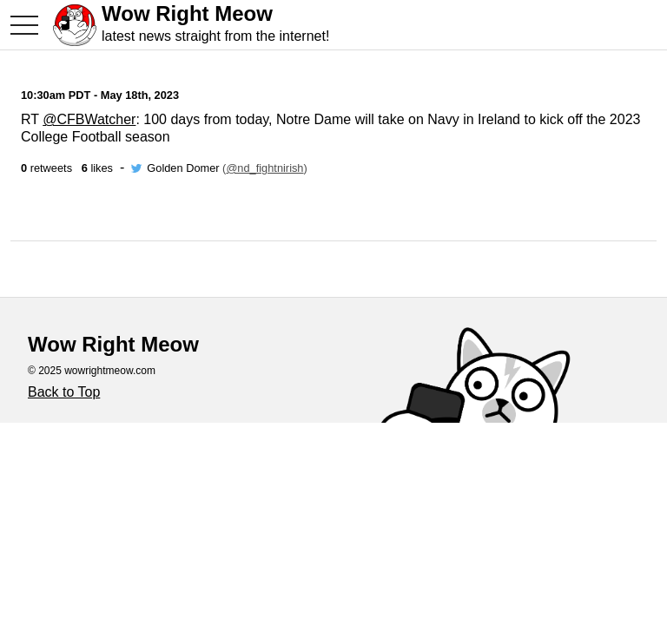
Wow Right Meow (187, 13)
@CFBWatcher (89, 119)
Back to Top (64, 392)
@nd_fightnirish (264, 167)
